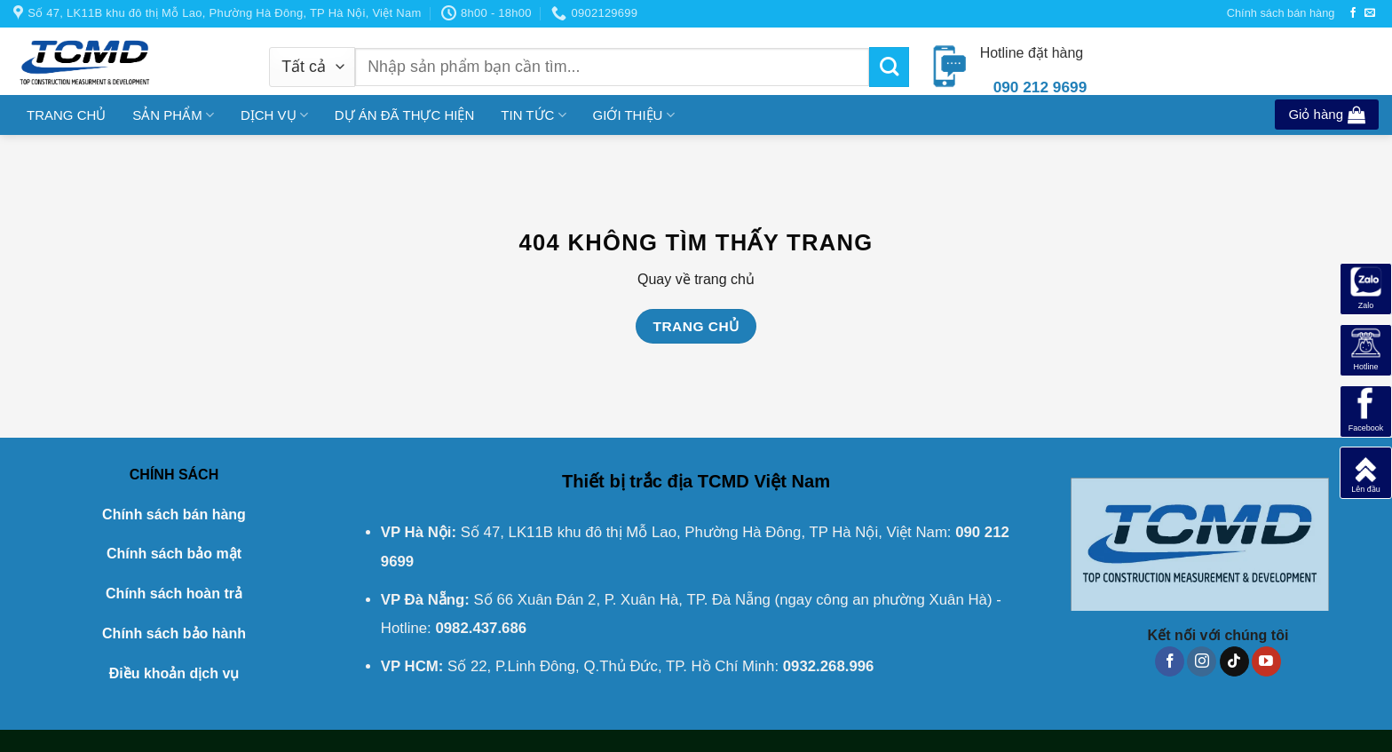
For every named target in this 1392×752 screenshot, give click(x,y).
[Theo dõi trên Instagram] (1201, 661)
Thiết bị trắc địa (627, 481)
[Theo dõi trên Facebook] (1353, 13)
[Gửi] (889, 67)
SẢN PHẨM (173, 115)
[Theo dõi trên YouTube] (1266, 661)
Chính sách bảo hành (174, 633)
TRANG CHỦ (66, 115)
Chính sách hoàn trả (174, 593)
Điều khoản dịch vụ (174, 673)
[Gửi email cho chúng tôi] (1369, 13)
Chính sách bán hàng (1281, 13)
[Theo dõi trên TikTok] (1234, 661)
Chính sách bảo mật (174, 553)
